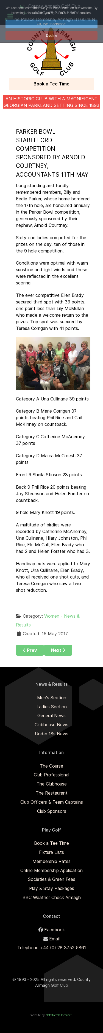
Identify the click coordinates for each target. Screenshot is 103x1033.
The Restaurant (52, 793)
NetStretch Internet (59, 1015)
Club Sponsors (51, 811)
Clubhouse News (51, 724)
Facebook (54, 929)
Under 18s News (51, 733)
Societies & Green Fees (51, 879)
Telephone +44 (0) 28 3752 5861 (51, 947)
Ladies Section (52, 706)
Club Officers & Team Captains (51, 802)
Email (54, 938)
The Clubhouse (52, 784)
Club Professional (51, 775)
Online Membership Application (51, 870)
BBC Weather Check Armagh (52, 897)
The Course (51, 766)
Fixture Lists (51, 852)
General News (51, 715)
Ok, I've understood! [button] (51, 24)
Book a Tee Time (51, 84)
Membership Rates (51, 861)
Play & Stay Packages (51, 888)
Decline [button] (51, 35)
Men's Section (51, 697)
